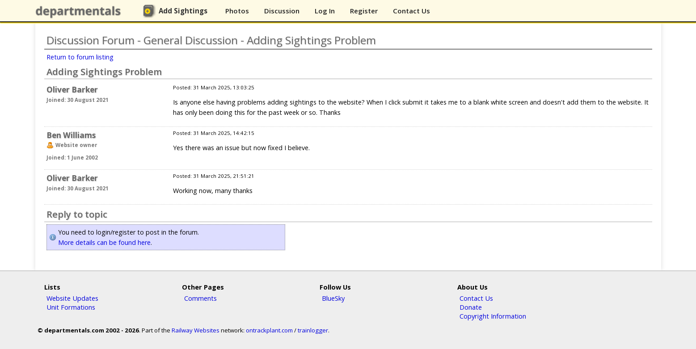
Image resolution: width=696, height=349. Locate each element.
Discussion (281, 10)
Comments (200, 298)
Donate (471, 307)
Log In (325, 10)
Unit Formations (70, 307)
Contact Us (411, 10)
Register (364, 10)
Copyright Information (493, 315)
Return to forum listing (80, 57)
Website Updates (72, 298)
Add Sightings (183, 10)
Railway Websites (195, 330)
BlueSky (333, 298)
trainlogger (313, 330)
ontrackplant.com (269, 330)
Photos (237, 10)
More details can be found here (104, 242)
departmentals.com (80, 11)
